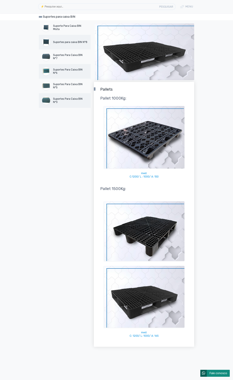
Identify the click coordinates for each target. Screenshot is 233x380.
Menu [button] (186, 7)
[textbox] (98, 6)
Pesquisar (166, 6)
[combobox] (98, 7)
